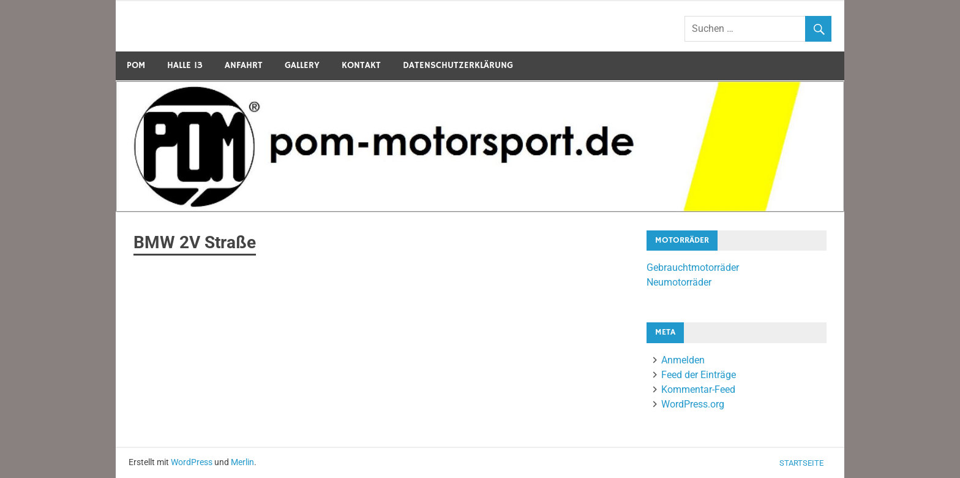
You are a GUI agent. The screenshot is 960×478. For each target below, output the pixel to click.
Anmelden (683, 360)
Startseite (801, 463)
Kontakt (361, 65)
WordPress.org (692, 404)
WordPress (191, 462)
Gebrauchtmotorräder (693, 267)
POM (136, 65)
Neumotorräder (679, 282)
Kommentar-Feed (698, 389)
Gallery (302, 65)
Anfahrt (244, 65)
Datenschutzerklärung (458, 65)
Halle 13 (185, 65)
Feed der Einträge (698, 375)
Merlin (242, 462)
